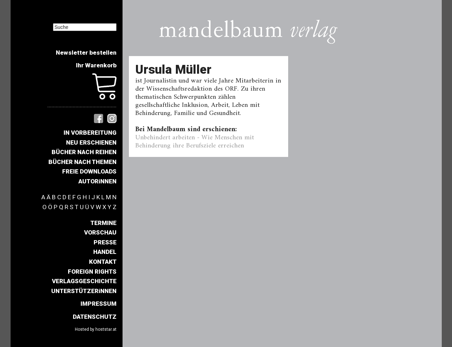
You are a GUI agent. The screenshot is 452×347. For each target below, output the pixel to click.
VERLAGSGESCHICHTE (84, 281)
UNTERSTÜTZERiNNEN (84, 290)
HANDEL (105, 251)
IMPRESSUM (99, 303)
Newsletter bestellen (86, 52)
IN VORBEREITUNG (90, 132)
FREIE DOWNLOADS (89, 171)
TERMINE (103, 222)
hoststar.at (106, 329)
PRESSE (105, 242)
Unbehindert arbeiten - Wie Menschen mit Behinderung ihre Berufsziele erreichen (194, 142)
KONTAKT (103, 261)
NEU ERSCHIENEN (91, 142)
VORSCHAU (100, 232)
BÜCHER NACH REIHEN (84, 152)
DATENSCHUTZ (95, 316)
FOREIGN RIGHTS (92, 271)
